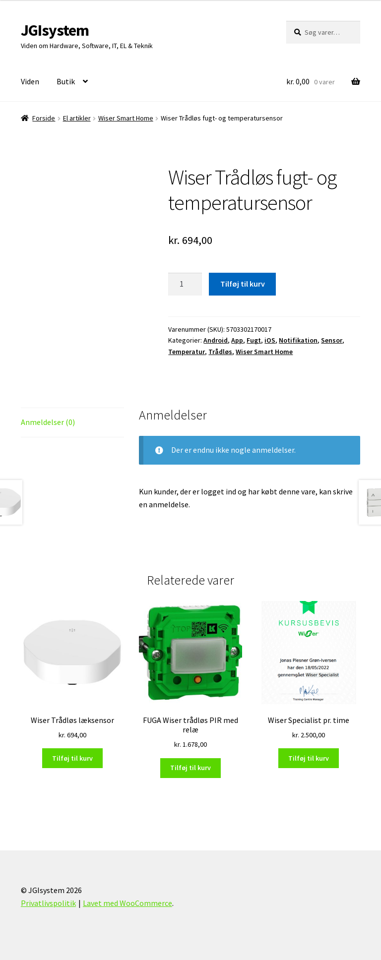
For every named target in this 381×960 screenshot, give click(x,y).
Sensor (331, 340)
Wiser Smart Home (125, 118)
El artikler (77, 118)
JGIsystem (55, 30)
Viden (30, 81)
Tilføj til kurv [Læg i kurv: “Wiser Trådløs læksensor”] (72, 758)
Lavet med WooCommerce (127, 903)
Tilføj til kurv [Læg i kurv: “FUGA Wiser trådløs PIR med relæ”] (190, 767)
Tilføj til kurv (242, 284)
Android (215, 340)
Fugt (254, 340)
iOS (269, 340)
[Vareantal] (185, 284)
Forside (43, 118)
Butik (66, 81)
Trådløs (220, 351)
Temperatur (186, 351)
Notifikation (298, 340)
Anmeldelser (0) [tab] (48, 422)
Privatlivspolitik (48, 903)
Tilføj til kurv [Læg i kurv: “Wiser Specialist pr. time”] (308, 758)
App (237, 340)
